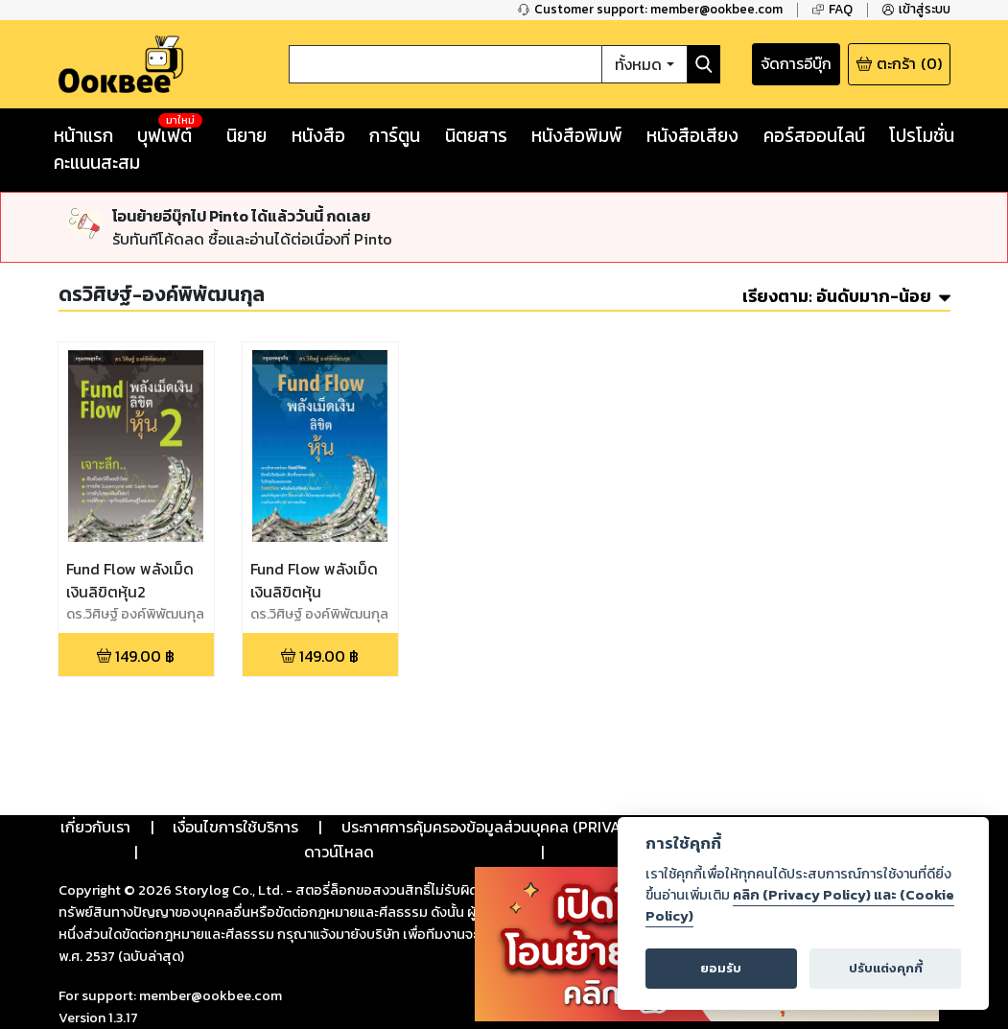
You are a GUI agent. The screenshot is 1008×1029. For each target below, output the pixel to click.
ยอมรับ (720, 968)
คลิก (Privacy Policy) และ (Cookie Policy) (799, 905)
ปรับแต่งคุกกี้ (886, 968)
